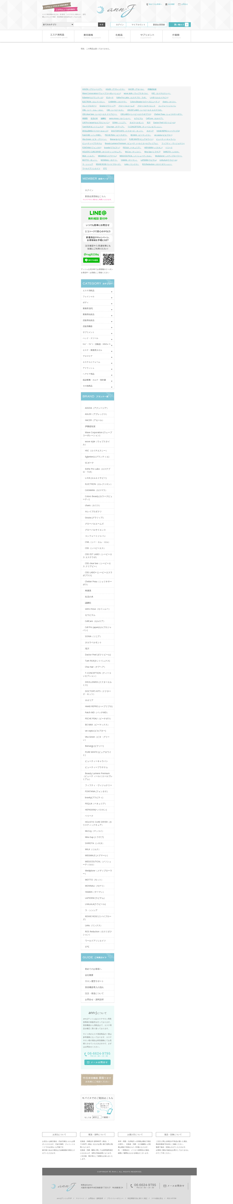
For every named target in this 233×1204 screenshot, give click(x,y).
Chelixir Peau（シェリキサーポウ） (168, 114)
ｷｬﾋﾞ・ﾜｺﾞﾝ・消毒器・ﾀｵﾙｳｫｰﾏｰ (97, 344)
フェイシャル (88, 296)
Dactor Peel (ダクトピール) (164, 122)
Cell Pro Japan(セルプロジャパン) (95, 122)
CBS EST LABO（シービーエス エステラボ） (145, 110)
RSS (168, 1198)
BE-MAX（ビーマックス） (141, 135)
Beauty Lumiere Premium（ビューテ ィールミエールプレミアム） (132, 143)
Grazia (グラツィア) (107, 106)
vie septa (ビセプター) (163, 135)
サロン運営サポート (94, 981)
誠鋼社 (103, 118)
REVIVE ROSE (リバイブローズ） (108, 164)
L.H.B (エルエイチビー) (159, 97)
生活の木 (94, 118)
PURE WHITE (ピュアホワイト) (141, 139)
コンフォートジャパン (167, 106)
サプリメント (88, 332)
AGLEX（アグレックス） (115, 89)
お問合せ (183, 4)
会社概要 (170, 4)
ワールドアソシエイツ (91, 168)
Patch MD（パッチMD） (92, 135)
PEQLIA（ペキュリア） (132, 147)
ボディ (86, 302)
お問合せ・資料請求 (94, 999)
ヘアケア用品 (88, 374)
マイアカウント (138, 24)
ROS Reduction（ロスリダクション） (157, 164)
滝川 (148, 122)
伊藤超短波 (152, 89)
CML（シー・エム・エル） (93, 110)
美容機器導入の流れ (94, 987)
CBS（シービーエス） (115, 110)
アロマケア (87, 356)
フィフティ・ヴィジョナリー (173, 143)
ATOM (173, 1198)
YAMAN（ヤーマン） (129, 160)
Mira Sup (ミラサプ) (152, 151)
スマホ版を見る (157, 1198)
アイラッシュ (88, 368)
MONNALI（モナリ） (109, 160)
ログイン (120, 24)
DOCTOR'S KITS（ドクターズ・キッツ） (127, 131)
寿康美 (85, 118)
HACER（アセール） (136, 89)
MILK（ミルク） (88, 156)
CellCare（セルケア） (155, 118)
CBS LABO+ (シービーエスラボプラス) (136, 114)
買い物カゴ (181, 24)
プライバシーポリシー (115, 1198)
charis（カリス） (170, 101)
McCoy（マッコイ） (133, 151)
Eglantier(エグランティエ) (92, 97)
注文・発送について (94, 993)
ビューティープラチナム (92, 143)
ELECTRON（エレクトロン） (93, 101)
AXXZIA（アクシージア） (92, 89)
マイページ (80, 1198)
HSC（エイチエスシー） (161, 93)
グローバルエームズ (126, 106)
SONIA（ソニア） (119, 122)
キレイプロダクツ (89, 106)
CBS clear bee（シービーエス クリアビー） (100, 114)
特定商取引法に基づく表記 (137, 1198)
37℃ (105, 168)
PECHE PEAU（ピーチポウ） (116, 135)
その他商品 (87, 385)
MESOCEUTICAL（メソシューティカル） (136, 156)
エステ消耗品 (88, 290)
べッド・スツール (90, 338)
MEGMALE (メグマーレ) (107, 156)
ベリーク (169, 147)
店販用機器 (87, 326)
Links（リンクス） (131, 164)
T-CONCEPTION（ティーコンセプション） (145, 126)
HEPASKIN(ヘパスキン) (153, 147)
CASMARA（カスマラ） (117, 101)
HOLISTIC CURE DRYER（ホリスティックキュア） (102, 151)
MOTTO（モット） (90, 160)
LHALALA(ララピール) (168, 160)
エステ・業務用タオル (92, 350)
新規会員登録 (159, 24)
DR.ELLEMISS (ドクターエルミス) (95, 131)
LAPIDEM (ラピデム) (149, 160)
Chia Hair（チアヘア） (115, 126)
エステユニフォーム (91, 362)
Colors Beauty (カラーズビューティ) (145, 101)
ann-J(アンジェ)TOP (64, 1198)
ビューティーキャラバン (166, 139)
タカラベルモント (137, 122)
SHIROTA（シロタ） (171, 151)
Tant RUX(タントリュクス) (92, 126)
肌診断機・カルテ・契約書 (94, 379)
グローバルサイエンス (146, 106)
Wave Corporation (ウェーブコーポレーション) (101, 93)
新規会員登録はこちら (95, 196)
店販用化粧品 (88, 320)
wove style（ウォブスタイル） (136, 93)
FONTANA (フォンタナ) (91, 147)
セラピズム (138, 118)
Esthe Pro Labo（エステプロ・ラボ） (131, 97)
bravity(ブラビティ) (112, 147)
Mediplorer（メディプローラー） (168, 156)
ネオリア (150, 131)
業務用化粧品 (88, 314)
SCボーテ (110, 97)
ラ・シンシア (87, 164)
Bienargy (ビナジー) (118, 139)
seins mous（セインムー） (120, 118)
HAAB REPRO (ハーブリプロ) (168, 131)
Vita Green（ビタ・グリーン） (94, 139)
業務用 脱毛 (88, 308)
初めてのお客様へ (154, 4)
